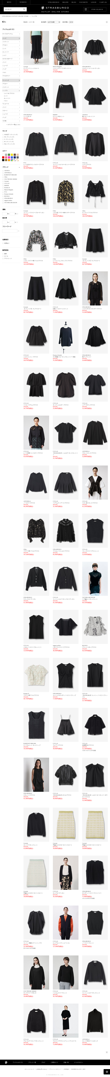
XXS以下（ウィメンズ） (11, 134)
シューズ (5, 65)
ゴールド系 (18, 160)
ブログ (43, 1062)
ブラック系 (3, 160)
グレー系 (6, 155)
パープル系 (9, 157)
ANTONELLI (8, 172)
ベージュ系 (18, 155)
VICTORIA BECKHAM (10, 202)
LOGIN (93, 2)
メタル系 (18, 157)
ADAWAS (7, 170)
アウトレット (8, 258)
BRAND (65, 2)
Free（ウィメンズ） (9, 144)
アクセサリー (6, 76)
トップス (5, 90)
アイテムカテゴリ (18, 1062)
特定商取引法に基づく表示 (78, 1069)
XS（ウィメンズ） (9, 137)
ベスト (6, 101)
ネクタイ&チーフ (7, 58)
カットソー (5, 52)
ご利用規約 (66, 1069)
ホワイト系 (3, 155)
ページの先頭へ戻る (107, 1071)
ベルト (4, 72)
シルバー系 (15, 160)
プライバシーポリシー (55, 1069)
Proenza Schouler (8, 194)
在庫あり (6, 243)
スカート (5, 110)
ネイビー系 (15, 157)
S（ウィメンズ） (9, 139)
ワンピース (5, 103)
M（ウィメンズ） (9, 141)
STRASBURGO (53, 2)
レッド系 (3, 157)
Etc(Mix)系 (12, 160)
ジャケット (5, 41)
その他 (4, 121)
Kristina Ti (7, 187)
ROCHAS (7, 196)
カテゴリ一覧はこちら (13, 124)
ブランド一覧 (32, 1062)
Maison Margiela (8, 190)
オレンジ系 (9, 160)
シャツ (4, 55)
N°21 (5, 192)
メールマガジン (78, 1062)
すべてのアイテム (7, 34)
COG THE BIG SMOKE (10, 179)
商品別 (25, 22)
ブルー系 (12, 157)
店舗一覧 (66, 1062)
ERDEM (6, 185)
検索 (24, 9)
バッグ (4, 69)
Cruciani (6, 181)
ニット (4, 48)
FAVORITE (83, 2)
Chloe (5, 177)
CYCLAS (6, 183)
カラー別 (31, 22)
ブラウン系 (15, 155)
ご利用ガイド (54, 1062)
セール (6, 256)
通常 (5, 254)
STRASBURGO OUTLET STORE (55, 9)
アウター (5, 45)
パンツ (4, 62)
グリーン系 (9, 155)
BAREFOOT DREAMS (10, 175)
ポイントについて (29, 1069)
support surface (8, 200)
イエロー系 (12, 155)
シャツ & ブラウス (9, 93)
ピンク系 (6, 157)
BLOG (74, 2)
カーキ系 (6, 160)
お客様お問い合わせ (41, 1069)
